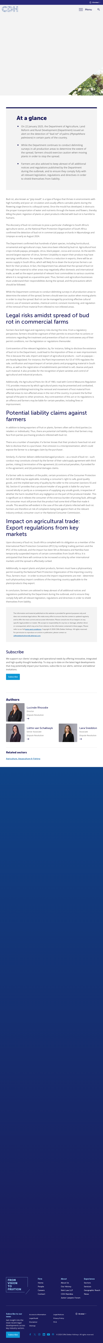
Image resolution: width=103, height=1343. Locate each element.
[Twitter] (35, 1334)
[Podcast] (53, 1334)
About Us (65, 1283)
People (41, 1286)
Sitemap (32, 1326)
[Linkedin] (44, 1334)
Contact (41, 1294)
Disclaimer (33, 1322)
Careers (41, 1290)
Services (87, 1286)
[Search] (98, 9)
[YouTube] (48, 1334)
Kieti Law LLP (67, 1290)
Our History (66, 1286)
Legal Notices (58, 1314)
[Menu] (85, 9)
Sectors (87, 1283)
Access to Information (37, 1314)
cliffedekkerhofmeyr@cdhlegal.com (27, 636)
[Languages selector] (94, 2)
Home (40, 1283)
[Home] (10, 9)
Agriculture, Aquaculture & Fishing (23, 758)
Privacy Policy (58, 1318)
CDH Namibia (67, 1294)
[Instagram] (39, 1334)
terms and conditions (33, 629)
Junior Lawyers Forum (70, 1298)
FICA (55, 1322)
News (86, 1294)
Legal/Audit (33, 1318)
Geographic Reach (92, 1290)
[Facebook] (30, 1334)
